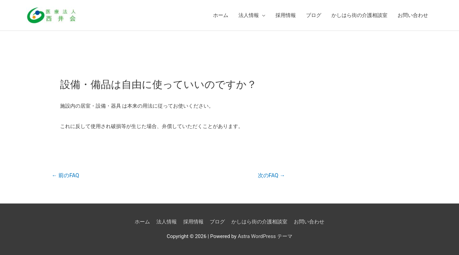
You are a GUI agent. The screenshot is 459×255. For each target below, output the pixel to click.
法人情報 (248, 15)
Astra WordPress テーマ (265, 236)
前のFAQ (65, 175)
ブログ (313, 15)
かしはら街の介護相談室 (359, 15)
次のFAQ (271, 175)
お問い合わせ (413, 15)
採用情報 (285, 15)
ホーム (220, 15)
